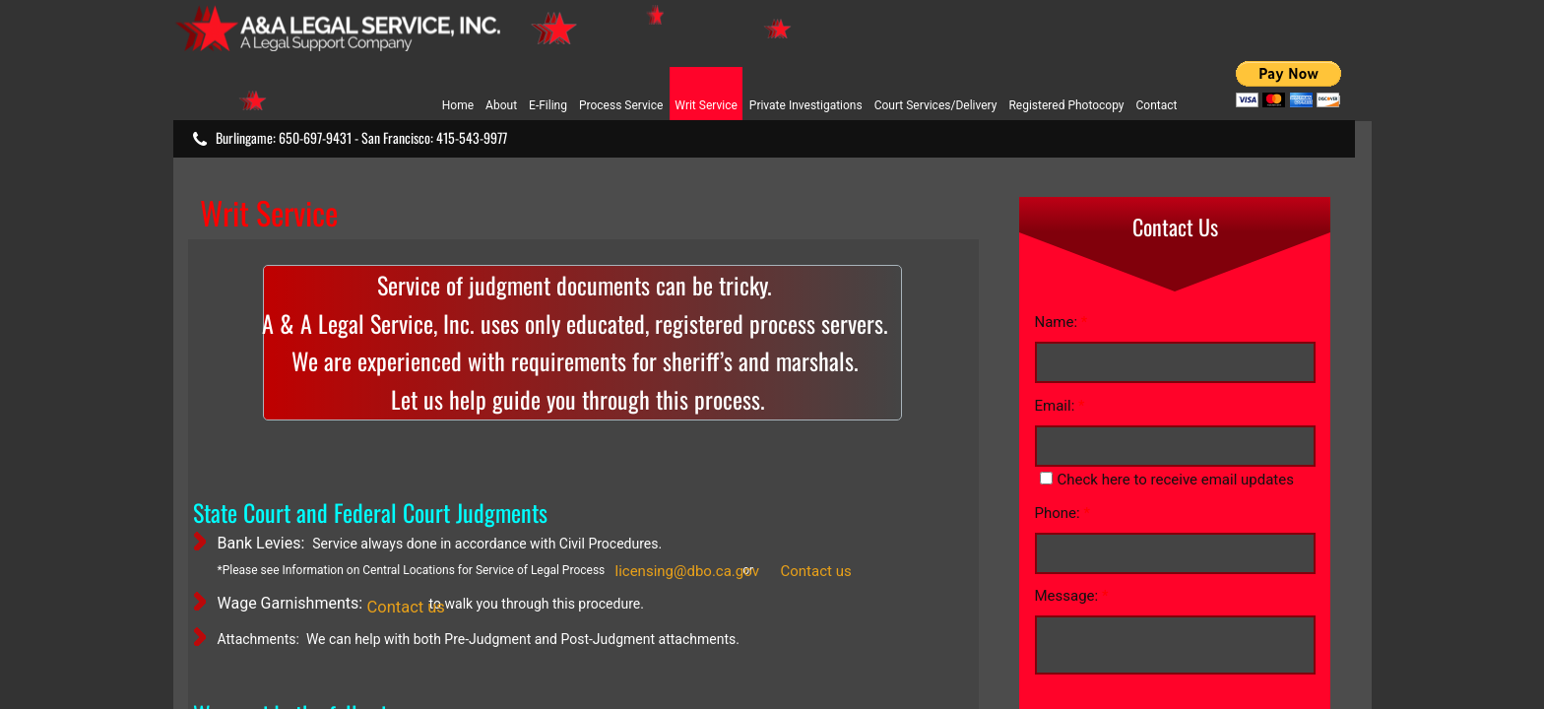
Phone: (1062, 513)
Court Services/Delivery (935, 105)
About (501, 105)
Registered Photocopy (1066, 105)
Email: (1060, 406)
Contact (1157, 105)
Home (458, 105)
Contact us (816, 571)
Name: (1061, 322)
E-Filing (548, 105)
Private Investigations (806, 105)
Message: (1072, 596)
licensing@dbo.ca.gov (687, 571)
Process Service (621, 105)
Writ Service (706, 105)
